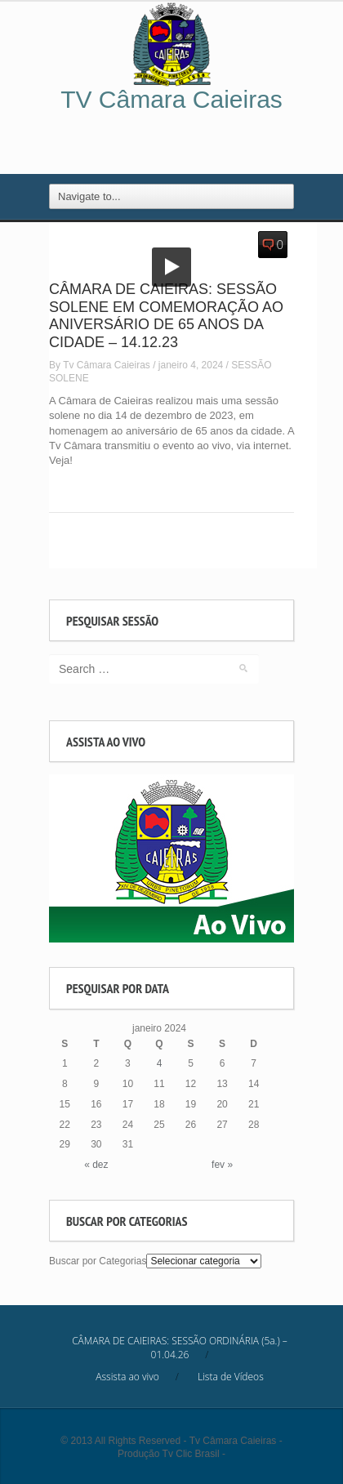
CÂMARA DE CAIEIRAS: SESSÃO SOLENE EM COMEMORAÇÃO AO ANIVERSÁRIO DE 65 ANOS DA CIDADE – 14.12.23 (166, 315)
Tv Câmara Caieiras (106, 365)
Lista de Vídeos (231, 1377)
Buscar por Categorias (97, 1261)
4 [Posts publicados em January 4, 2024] (160, 1063)
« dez (96, 1164)
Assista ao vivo (127, 1377)
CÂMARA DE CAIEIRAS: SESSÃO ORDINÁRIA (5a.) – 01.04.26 (179, 1347)
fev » (222, 1164)
